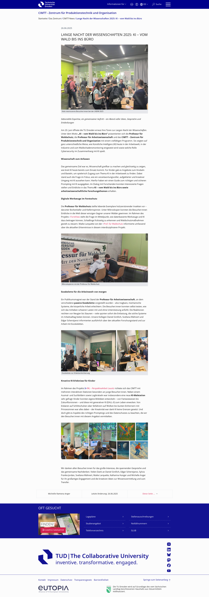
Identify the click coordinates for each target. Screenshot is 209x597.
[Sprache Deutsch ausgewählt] (144, 4)
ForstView (75, 217)
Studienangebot (93, 524)
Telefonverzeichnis (94, 531)
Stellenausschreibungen (142, 517)
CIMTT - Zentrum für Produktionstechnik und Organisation (77, 13)
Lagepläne (91, 517)
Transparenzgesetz (83, 580)
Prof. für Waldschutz (113, 224)
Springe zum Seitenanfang (155, 580)
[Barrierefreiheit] (136, 4)
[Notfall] (131, 4)
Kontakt (42, 580)
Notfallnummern (139, 524)
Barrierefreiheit (101, 580)
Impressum (53, 580)
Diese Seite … (149, 494)
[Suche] (156, 4)
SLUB (133, 531)
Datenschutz (66, 580)
